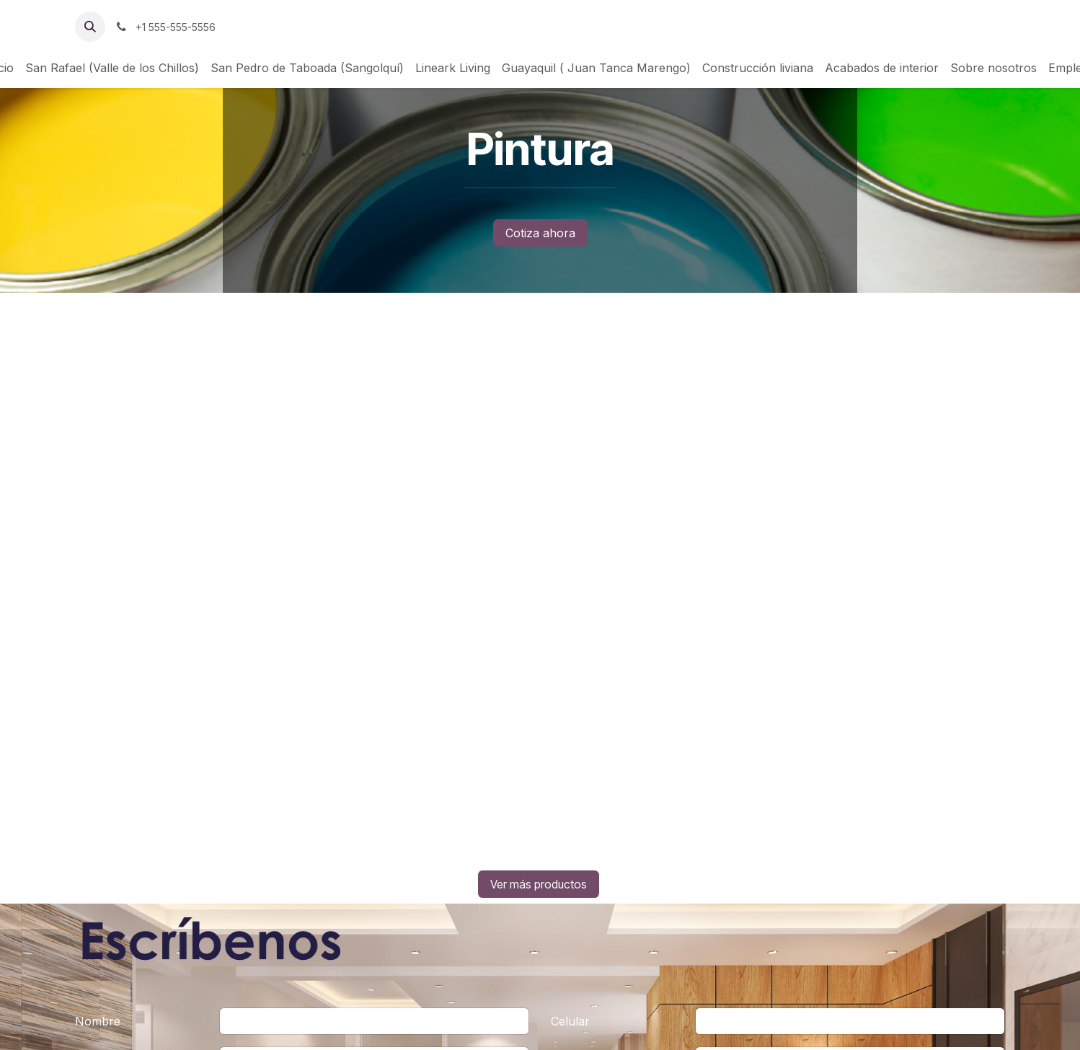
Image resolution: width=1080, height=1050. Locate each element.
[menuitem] (112, 67)
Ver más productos (538, 884)
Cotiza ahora (540, 233)
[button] (90, 27)
